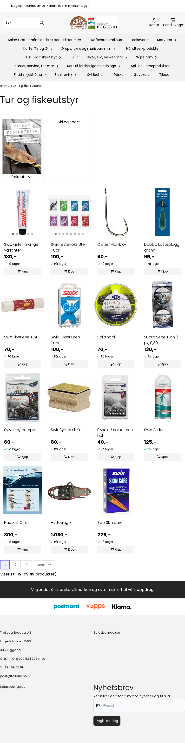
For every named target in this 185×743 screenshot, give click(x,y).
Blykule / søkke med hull (115, 432)
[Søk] (24, 23)
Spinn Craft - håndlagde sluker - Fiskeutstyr (44, 39)
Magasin (17, 6)
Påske (119, 74)
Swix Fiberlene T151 (20, 337)
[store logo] (94, 22)
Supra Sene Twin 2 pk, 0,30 (161, 340)
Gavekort (141, 74)
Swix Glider (154, 430)
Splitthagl (106, 337)
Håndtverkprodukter (143, 48)
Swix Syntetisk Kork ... (69, 430)
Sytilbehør (95, 74)
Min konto (72, 6)
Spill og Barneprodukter (150, 65)
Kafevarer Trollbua (106, 39)
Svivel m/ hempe (19, 430)
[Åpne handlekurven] (173, 22)
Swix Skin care (110, 522)
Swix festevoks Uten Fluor (69, 247)
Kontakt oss (55, 6)
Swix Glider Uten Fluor (65, 340)
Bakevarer (140, 39)
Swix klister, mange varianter (21, 247)
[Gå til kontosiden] (154, 22)
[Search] (42, 23)
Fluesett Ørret (16, 522)
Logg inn (86, 6)
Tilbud (164, 74)
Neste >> (44, 564)
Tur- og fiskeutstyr (26, 86)
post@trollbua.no (13, 676)
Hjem (4, 86)
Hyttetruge (61, 522)
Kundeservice (35, 6)
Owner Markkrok (111, 244)
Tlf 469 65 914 (15, 667)
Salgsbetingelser (106, 633)
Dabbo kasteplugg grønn (161, 247)
